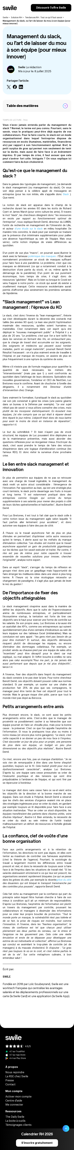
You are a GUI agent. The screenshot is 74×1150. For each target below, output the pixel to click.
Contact (10, 1084)
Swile (5, 17)
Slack (66, 194)
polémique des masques (42, 256)
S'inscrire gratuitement (37, 1143)
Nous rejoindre (14, 1072)
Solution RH (16, 17)
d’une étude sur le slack (29, 229)
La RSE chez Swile (16, 1076)
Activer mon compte (18, 1096)
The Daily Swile (14, 1116)
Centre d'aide (13, 1100)
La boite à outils (15, 1121)
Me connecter (14, 1104)
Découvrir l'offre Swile (51, 7)
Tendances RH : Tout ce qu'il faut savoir (43, 17)
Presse (9, 1080)
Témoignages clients (18, 1125)
